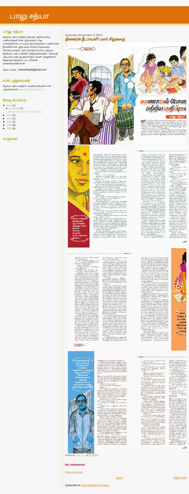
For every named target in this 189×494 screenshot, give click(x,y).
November (14, 108)
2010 (9, 121)
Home (119, 477)
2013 (9, 105)
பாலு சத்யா (28, 15)
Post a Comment (74, 472)
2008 (9, 128)
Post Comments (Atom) (95, 485)
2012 (9, 115)
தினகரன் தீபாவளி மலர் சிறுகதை (25, 111)
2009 (9, 125)
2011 (9, 118)
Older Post (180, 477)
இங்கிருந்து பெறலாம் (30, 89)
